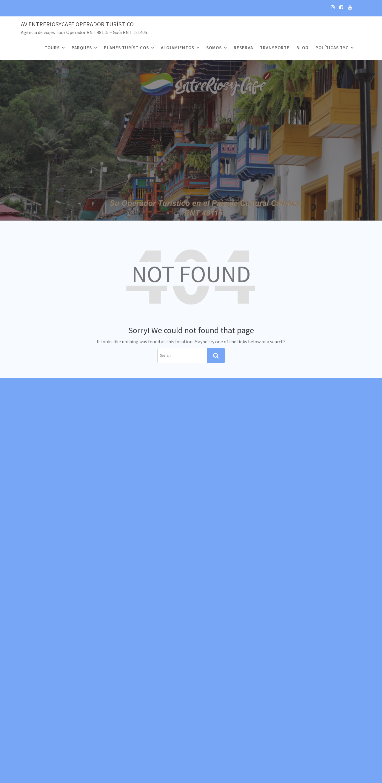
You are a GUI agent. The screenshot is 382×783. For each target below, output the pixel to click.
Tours (52, 47)
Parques (82, 47)
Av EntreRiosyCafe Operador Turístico (77, 24)
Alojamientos (177, 47)
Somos (214, 47)
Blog (302, 47)
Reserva (243, 47)
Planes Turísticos (126, 47)
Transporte (274, 47)
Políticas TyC (332, 47)
